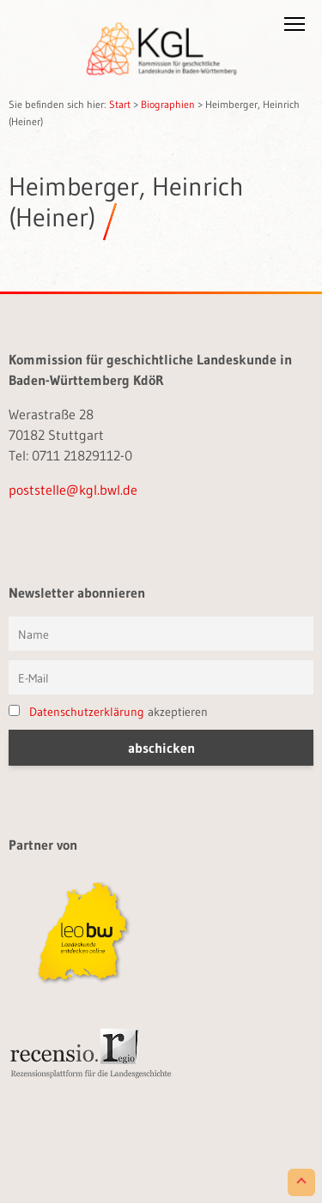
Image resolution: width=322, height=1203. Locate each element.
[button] (294, 27)
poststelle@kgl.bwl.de (73, 489)
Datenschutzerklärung (86, 711)
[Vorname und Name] (161, 634)
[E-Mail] (161, 677)
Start (120, 104)
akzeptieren (108, 711)
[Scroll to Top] (301, 1182)
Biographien (168, 104)
